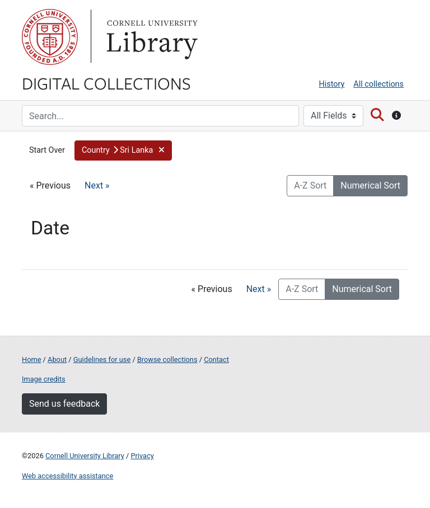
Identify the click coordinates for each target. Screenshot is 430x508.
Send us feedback (64, 403)
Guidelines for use (101, 359)
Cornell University (50, 37)
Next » (97, 185)
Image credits (44, 379)
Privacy (141, 455)
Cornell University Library (84, 455)
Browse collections (167, 359)
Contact (216, 359)
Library (150, 37)
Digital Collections (106, 83)
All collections (378, 84)
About (57, 359)
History (332, 84)
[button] (123, 150)
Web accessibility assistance (67, 476)
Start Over (47, 150)
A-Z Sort (310, 185)
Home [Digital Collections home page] (31, 359)
